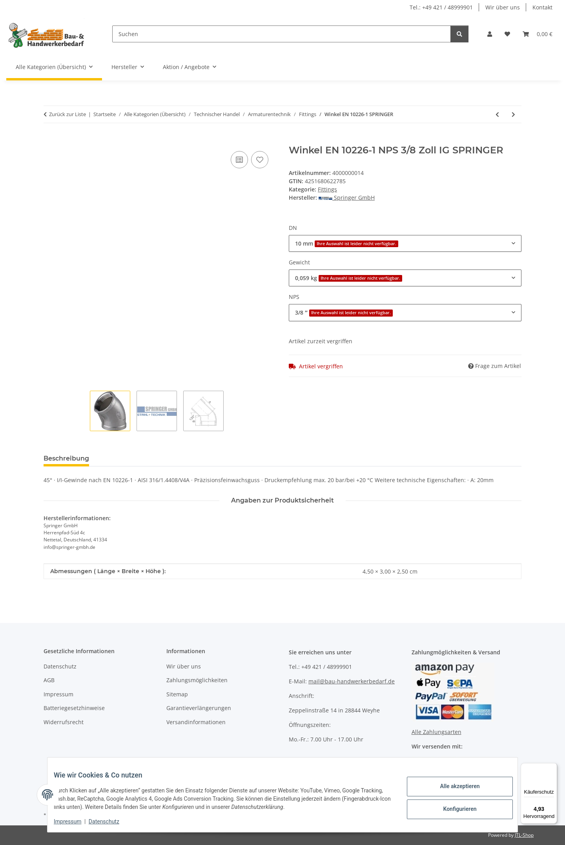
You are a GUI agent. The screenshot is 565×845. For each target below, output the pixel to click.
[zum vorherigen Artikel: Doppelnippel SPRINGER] (497, 114)
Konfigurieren (453, 808)
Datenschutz (110, 821)
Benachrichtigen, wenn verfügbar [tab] (214, 458)
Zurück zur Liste (67, 114)
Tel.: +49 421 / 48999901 (441, 7)
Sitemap (177, 694)
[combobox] (405, 243)
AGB (49, 680)
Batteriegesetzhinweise (74, 708)
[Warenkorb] (537, 33)
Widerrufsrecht (64, 722)
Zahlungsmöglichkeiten (197, 680)
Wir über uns (502, 7)
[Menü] (552, 767)
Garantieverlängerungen (198, 708)
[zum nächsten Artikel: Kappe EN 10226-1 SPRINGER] (513, 114)
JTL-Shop (524, 835)
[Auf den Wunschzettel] (259, 159)
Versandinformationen (196, 722)
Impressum (73, 821)
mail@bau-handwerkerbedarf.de (351, 681)
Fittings (327, 189)
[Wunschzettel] (507, 33)
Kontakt (542, 7)
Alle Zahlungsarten (436, 732)
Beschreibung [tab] (66, 458)
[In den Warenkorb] (50, 140)
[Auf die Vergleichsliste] (239, 159)
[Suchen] (281, 33)
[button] (489, 33)
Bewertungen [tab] (124, 458)
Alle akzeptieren (453, 787)
